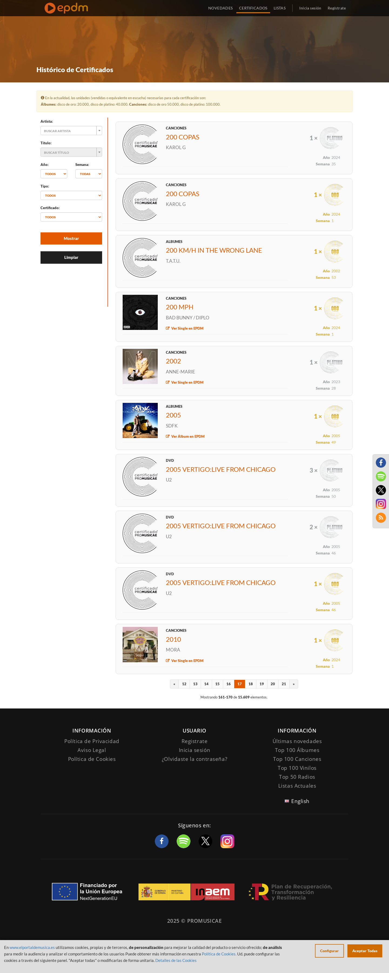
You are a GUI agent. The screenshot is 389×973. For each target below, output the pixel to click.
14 (206, 684)
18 (251, 684)
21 (284, 684)
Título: (46, 143)
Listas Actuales (297, 785)
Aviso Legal (92, 750)
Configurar (329, 950)
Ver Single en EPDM (187, 328)
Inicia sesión (310, 8)
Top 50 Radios (297, 776)
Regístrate (337, 8)
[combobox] (71, 130)
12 (184, 684)
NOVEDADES (220, 8)
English (300, 801)
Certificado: (50, 208)
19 (262, 684)
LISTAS (280, 8)
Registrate (195, 741)
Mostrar (71, 238)
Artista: (47, 121)
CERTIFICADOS (253, 8)
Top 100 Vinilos (297, 767)
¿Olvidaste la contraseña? (194, 759)
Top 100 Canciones (297, 759)
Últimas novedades (297, 741)
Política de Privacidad (91, 741)
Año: (45, 164)
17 (239, 684)
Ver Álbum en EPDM (187, 436)
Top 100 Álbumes (297, 750)
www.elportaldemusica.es (32, 947)
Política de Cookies (92, 759)
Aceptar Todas (364, 950)
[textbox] (69, 130)
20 (273, 684)
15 (217, 684)
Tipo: (45, 186)
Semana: (82, 164)
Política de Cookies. (219, 953)
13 (195, 684)
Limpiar (71, 257)
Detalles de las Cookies (176, 960)
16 (228, 684)
